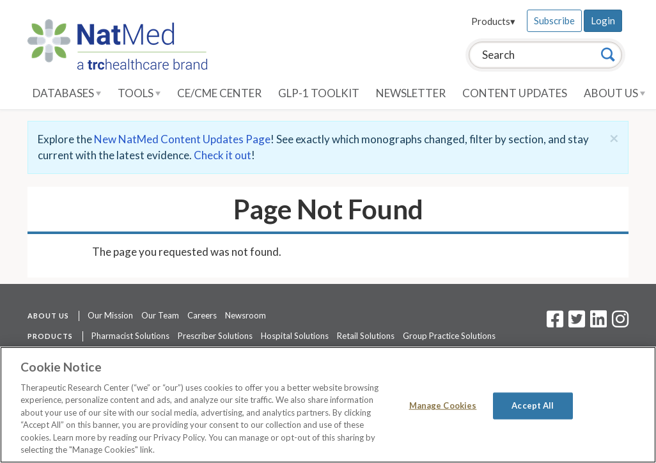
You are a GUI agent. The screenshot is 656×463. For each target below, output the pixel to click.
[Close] (614, 138)
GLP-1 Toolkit (318, 93)
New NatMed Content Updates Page (182, 139)
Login (603, 20)
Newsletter (411, 93)
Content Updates (514, 93)
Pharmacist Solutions (130, 336)
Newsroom (245, 315)
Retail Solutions (365, 336)
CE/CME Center (219, 93)
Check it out (222, 155)
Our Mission (110, 315)
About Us (614, 93)
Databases (67, 93)
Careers (202, 315)
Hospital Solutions (295, 336)
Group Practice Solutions (449, 336)
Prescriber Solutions (215, 336)
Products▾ (493, 21)
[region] (328, 405)
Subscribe (554, 20)
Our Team (160, 315)
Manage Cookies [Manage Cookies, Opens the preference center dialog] (443, 405)
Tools (139, 93)
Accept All (533, 405)
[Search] (608, 54)
